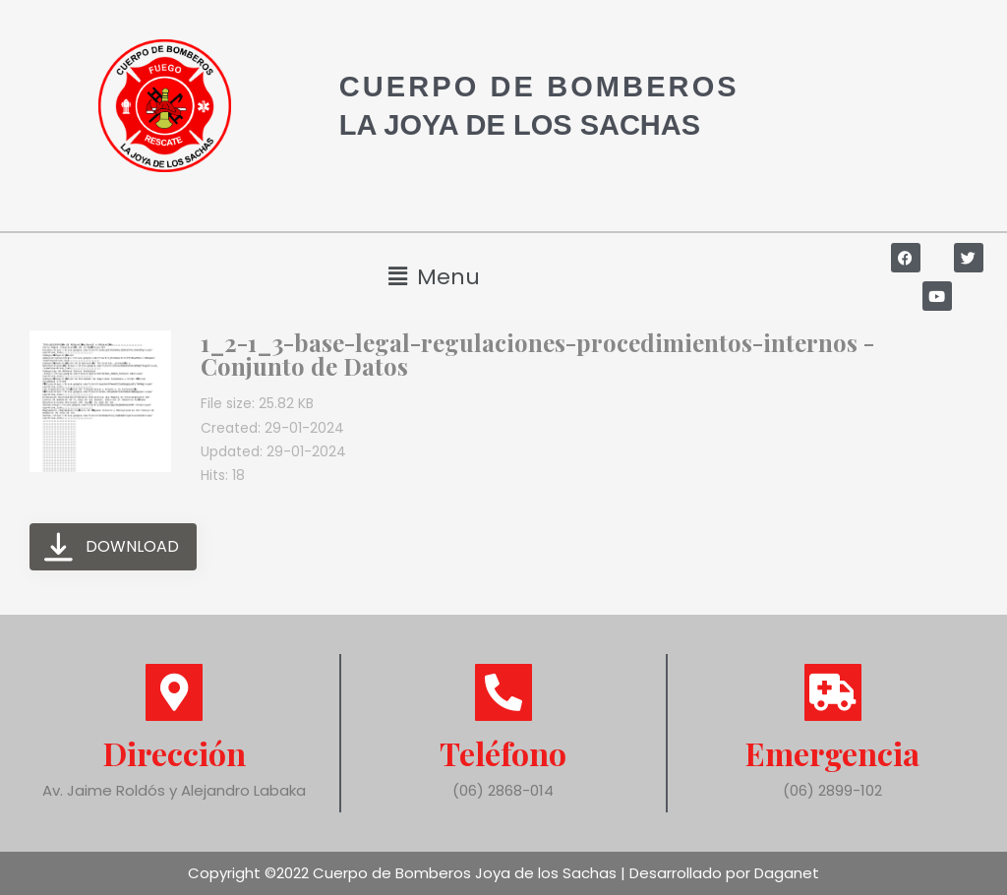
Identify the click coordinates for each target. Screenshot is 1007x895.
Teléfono (503, 753)
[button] (434, 277)
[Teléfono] (503, 692)
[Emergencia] (832, 692)
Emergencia (832, 753)
